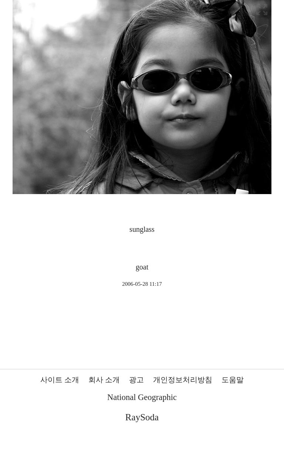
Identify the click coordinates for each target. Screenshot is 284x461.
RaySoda (142, 417)
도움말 (233, 380)
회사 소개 (104, 380)
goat (142, 267)
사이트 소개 (59, 380)
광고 (136, 380)
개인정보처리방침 (182, 380)
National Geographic (142, 397)
